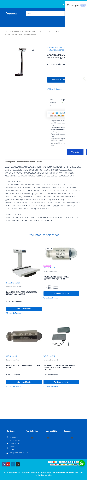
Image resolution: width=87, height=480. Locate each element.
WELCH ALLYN (49, 268)
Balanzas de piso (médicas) (67, 32)
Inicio (7, 32)
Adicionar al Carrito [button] (24, 309)
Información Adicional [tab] (26, 162)
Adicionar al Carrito (59, 80)
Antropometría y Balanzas (47, 32)
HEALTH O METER (13, 283)
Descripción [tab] (10, 162)
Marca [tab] (39, 162)
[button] (33, 50)
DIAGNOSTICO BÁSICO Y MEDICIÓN (23, 32)
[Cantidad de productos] (56, 72)
